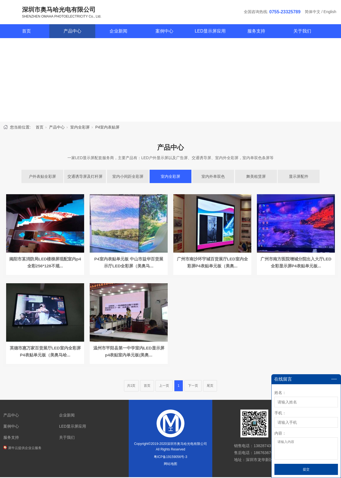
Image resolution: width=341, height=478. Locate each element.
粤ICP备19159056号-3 (170, 458)
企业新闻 (118, 31)
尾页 (210, 386)
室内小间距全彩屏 (127, 177)
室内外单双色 (213, 177)
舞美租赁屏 (256, 177)
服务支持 (256, 31)
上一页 (164, 386)
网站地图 (170, 465)
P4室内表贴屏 (107, 128)
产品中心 (72, 31)
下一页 (193, 386)
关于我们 (302, 31)
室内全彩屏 (80, 128)
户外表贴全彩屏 (42, 177)
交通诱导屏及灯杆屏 (85, 177)
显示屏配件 (298, 177)
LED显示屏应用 (210, 31)
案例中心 (164, 31)
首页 (26, 31)
